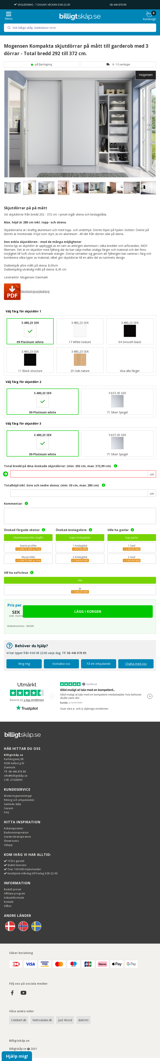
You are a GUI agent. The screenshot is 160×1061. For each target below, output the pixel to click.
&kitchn (83, 1020)
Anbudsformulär (14, 897)
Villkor (8, 906)
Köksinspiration (13, 828)
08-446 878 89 (118, 4)
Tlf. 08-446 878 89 (15, 771)
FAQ (6, 812)
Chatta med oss (136, 664)
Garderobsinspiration (17, 836)
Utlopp (8, 845)
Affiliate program (14, 893)
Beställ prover (12, 889)
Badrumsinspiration (16, 832)
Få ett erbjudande (99, 664)
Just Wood (65, 1020)
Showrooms (11, 841)
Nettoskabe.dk (42, 1020)
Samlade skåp (12, 804)
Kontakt (8, 902)
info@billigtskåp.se (15, 775)
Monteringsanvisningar (18, 796)
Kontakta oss (61, 664)
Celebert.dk (18, 1020)
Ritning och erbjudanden (19, 800)
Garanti (8, 808)
